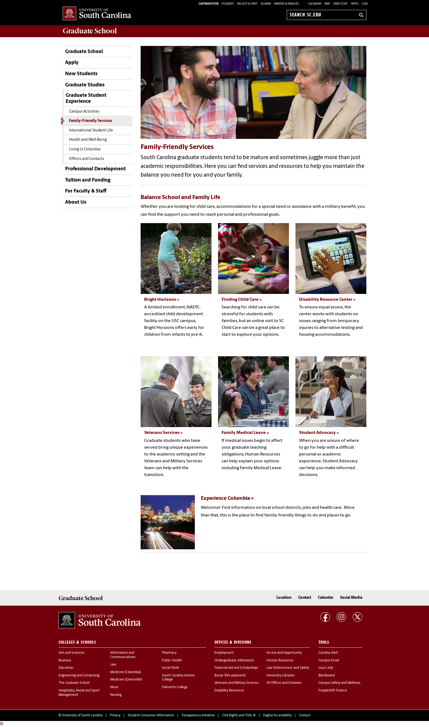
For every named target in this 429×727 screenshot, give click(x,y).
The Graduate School (74, 683)
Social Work (170, 668)
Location (283, 598)
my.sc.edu (325, 668)
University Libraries (280, 675)
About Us (75, 202)
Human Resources (279, 660)
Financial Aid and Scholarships (236, 668)
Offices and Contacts (86, 159)
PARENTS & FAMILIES (286, 3)
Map (327, 3)
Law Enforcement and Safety (287, 668)
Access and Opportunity (284, 653)
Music (114, 687)
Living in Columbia (84, 149)
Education (66, 668)
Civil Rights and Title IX (239, 715)
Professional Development (95, 169)
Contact (304, 598)
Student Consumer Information (151, 715)
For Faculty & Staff (85, 191)
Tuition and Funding (87, 180)
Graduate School (84, 51)
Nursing (115, 695)
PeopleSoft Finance (332, 690)
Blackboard (326, 675)
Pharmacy (169, 653)
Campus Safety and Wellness (339, 683)
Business (65, 660)
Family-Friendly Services (90, 121)
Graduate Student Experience (86, 98)
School (90, 31)
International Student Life (91, 130)
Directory (341, 3)
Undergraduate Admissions (234, 660)
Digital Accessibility (277, 715)
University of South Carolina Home (97, 14)
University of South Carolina (82, 715)
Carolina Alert (328, 653)
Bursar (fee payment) (230, 675)
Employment (224, 653)
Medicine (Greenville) (126, 679)
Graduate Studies (85, 85)
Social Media (351, 598)
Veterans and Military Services (236, 683)
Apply (355, 3)
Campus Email (328, 660)
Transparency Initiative (198, 715)
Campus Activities (84, 111)
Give (365, 3)
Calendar (314, 3)
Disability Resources (229, 690)
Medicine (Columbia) (125, 672)
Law (113, 664)
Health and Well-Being (88, 140)
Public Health (172, 660)
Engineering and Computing (79, 675)
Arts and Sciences (71, 653)
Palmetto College (175, 687)
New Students (81, 74)
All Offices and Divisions (284, 683)
